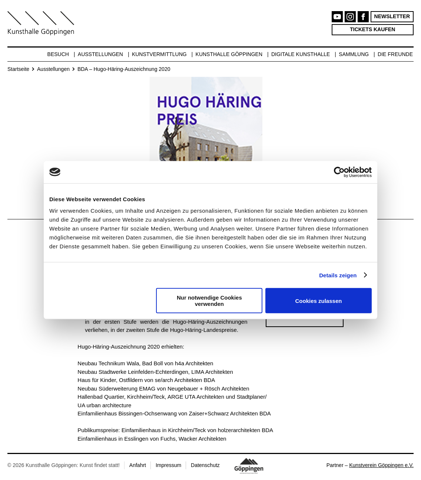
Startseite (18, 69)
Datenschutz (205, 465)
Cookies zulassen (318, 300)
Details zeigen (338, 275)
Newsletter (392, 16)
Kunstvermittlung (159, 54)
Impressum (168, 465)
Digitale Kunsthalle (300, 54)
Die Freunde (395, 54)
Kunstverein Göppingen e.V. (381, 465)
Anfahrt (137, 465)
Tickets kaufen (372, 29)
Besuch (58, 54)
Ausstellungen (100, 54)
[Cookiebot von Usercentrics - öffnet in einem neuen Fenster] (339, 171)
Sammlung (354, 54)
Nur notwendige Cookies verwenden (209, 300)
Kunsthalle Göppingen (229, 54)
